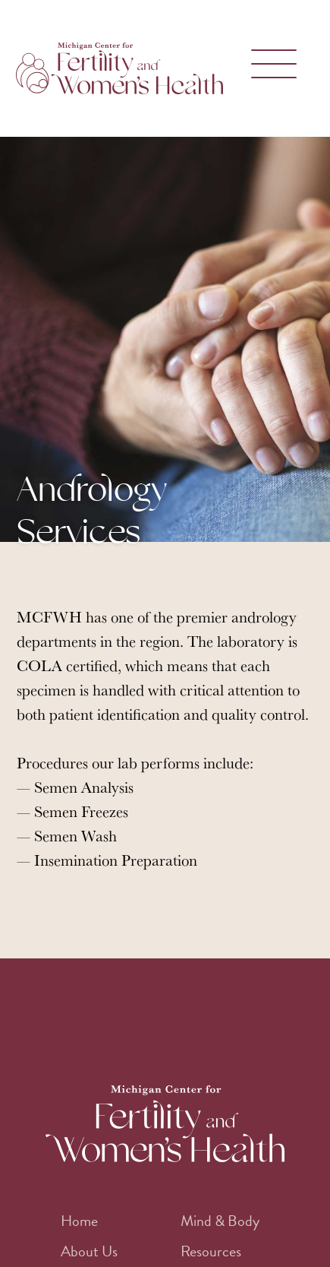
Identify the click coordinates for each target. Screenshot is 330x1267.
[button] (270, 68)
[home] (123, 68)
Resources (211, 1251)
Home (79, 1220)
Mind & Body (220, 1220)
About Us (89, 1251)
